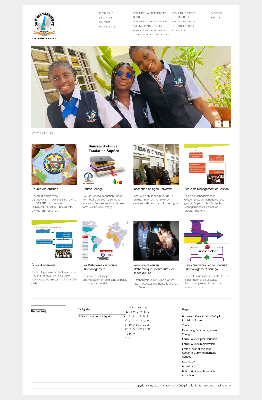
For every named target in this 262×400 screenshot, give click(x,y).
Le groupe (106, 17)
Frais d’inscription (184, 21)
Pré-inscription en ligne (149, 26)
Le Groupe (188, 361)
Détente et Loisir (183, 26)
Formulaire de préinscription (199, 339)
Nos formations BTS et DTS (150, 21)
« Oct (128, 337)
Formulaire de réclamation (198, 343)
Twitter (216, 17)
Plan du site (107, 26)
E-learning (179, 30)
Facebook (217, 13)
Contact (104, 22)
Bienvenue (106, 13)
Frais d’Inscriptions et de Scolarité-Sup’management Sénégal (199, 352)
